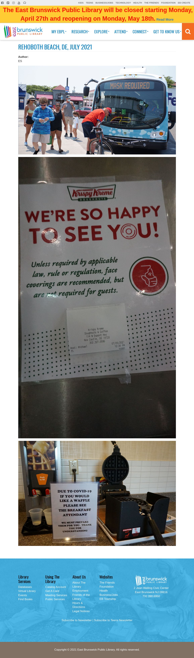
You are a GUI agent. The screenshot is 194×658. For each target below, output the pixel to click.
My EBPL (58, 31)
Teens (89, 3)
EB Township (107, 599)
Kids (81, 3)
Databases (25, 587)
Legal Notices (81, 611)
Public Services (55, 599)
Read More (165, 19)
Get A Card (52, 591)
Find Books (25, 599)
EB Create (184, 3)
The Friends (151, 3)
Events (22, 595)
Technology (123, 3)
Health (137, 3)
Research (80, 31)
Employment (80, 590)
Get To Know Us (167, 31)
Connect (140, 31)
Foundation (168, 3)
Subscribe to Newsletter (77, 620)
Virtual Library (27, 591)
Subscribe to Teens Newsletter (113, 620)
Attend (121, 31)
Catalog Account (55, 587)
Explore (101, 31)
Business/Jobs (104, 3)
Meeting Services (56, 595)
